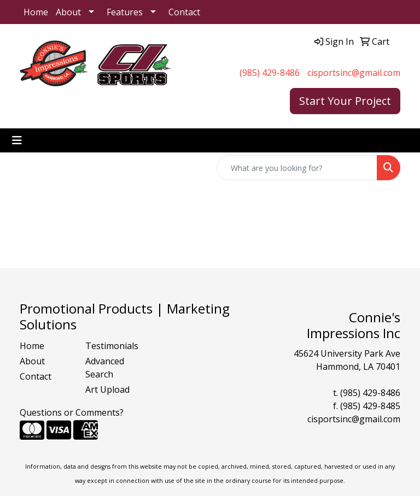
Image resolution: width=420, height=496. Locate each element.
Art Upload (107, 389)
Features (125, 12)
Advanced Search (104, 367)
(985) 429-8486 (270, 73)
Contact (184, 12)
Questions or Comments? (72, 412)
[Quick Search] (297, 167)
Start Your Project (345, 100)
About (68, 12)
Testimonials (111, 346)
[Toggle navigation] (16, 140)
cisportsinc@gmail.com (353, 73)
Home (36, 12)
